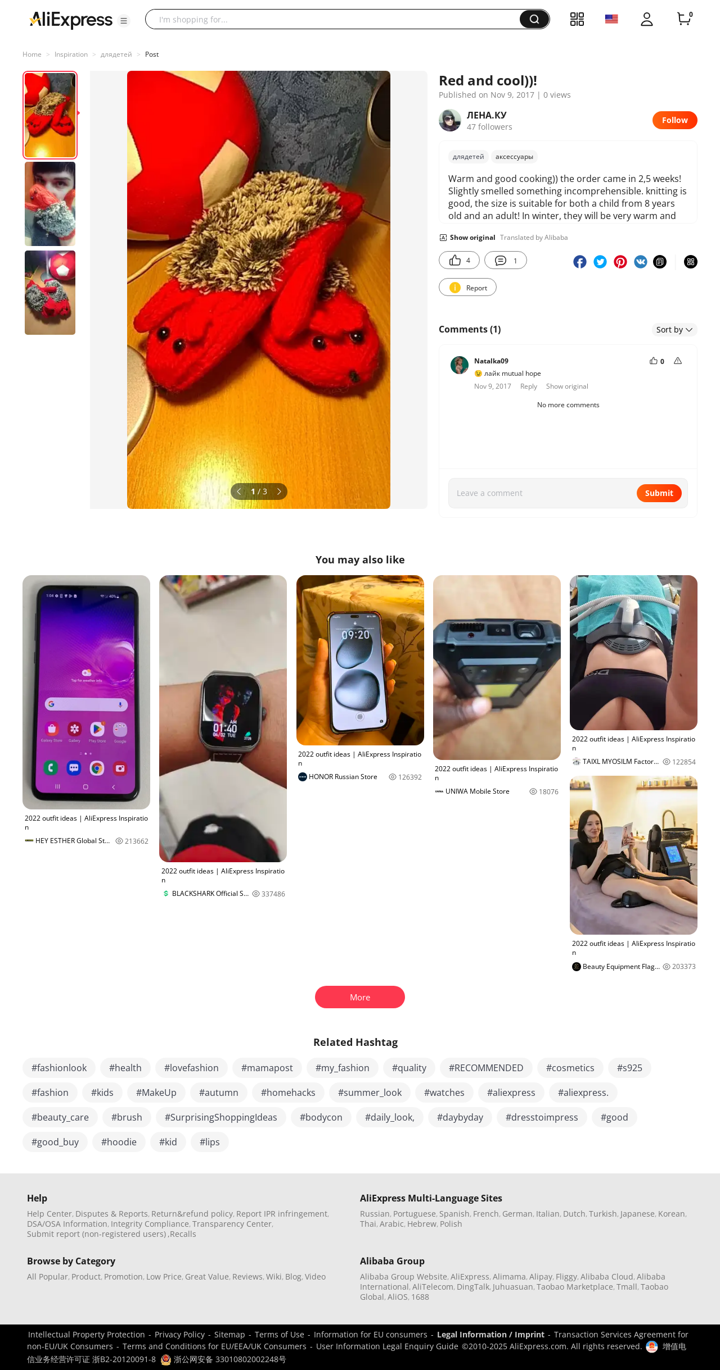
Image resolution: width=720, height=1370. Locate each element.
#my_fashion (343, 1068)
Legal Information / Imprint (490, 1334)
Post (152, 54)
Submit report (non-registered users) (96, 1233)
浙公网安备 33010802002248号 (223, 1359)
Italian (548, 1213)
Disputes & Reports (111, 1213)
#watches (444, 1092)
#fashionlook (59, 1068)
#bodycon (321, 1117)
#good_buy (55, 1142)
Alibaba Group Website (403, 1276)
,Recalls (182, 1233)
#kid (168, 1142)
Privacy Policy (180, 1334)
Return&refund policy (192, 1213)
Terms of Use (279, 1334)
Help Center (49, 1213)
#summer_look (370, 1092)
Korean (671, 1213)
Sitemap (229, 1334)
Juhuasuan (513, 1286)
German (517, 1213)
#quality (409, 1068)
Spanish (454, 1213)
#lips (210, 1142)
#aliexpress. (583, 1092)
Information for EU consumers (371, 1334)
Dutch (574, 1213)
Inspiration (71, 54)
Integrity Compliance (150, 1223)
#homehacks (288, 1092)
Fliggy (566, 1276)
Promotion (123, 1276)
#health (125, 1068)
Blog (293, 1276)
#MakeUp (156, 1092)
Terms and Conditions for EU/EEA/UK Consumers (215, 1346)
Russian (375, 1213)
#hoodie (119, 1142)
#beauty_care (60, 1117)
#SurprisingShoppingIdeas (221, 1117)
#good (614, 1117)
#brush (126, 1117)
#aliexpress (511, 1092)
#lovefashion (191, 1068)
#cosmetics (570, 1068)
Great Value (207, 1276)
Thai (368, 1223)
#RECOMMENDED (486, 1068)
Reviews (247, 1276)
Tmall (626, 1286)
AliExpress (470, 1276)
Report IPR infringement (281, 1213)
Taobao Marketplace (575, 1286)
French (486, 1213)
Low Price (164, 1276)
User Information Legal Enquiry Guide (387, 1346)
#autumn (218, 1092)
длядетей (116, 54)
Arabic (392, 1223)
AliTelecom (432, 1286)
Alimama (509, 1276)
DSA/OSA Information (67, 1223)
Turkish (603, 1213)
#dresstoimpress (542, 1117)
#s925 (629, 1068)
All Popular (47, 1276)
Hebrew (421, 1223)
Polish (451, 1223)
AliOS (398, 1296)
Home (32, 54)
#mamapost (267, 1068)
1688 (420, 1296)
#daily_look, (390, 1117)
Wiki (274, 1276)
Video (315, 1276)
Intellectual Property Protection (86, 1334)
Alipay (540, 1276)
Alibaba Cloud (606, 1276)
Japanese (637, 1213)
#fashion (50, 1092)
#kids (102, 1092)
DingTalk (473, 1286)
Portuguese (414, 1213)
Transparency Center (232, 1223)
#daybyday (460, 1117)
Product (86, 1276)
